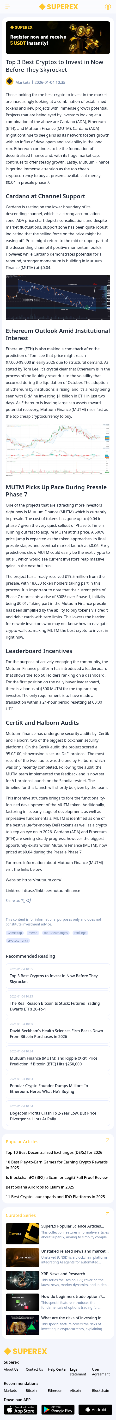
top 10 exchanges (56, 933)
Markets (23, 82)
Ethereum (56, 1390)
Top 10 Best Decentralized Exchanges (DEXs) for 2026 (54, 1152)
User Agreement (101, 1371)
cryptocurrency (18, 940)
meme (33, 933)
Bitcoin (31, 1390)
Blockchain (100, 1390)
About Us (11, 1369)
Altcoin (75, 1390)
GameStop (15, 933)
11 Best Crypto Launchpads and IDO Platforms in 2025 (55, 1196)
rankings (80, 933)
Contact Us (34, 1369)
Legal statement (78, 1371)
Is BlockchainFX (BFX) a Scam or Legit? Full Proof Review (57, 1177)
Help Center (57, 1369)
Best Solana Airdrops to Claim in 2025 (40, 1187)
